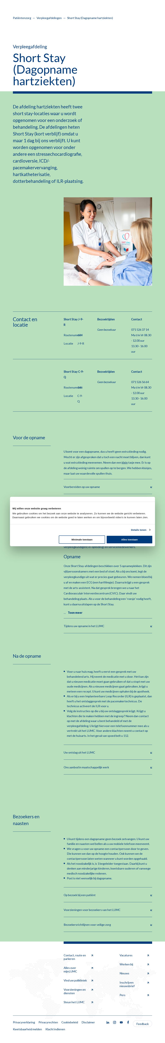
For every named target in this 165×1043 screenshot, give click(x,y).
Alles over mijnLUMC (78, 969)
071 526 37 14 (140, 329)
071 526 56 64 (140, 382)
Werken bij (134, 964)
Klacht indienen (55, 1029)
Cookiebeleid (69, 1022)
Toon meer (75, 612)
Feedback (142, 1024)
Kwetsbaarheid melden (27, 1029)
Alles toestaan (129, 539)
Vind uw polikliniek (78, 980)
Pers (134, 995)
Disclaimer (88, 1022)
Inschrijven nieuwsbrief (134, 984)
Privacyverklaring (24, 1022)
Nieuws (134, 973)
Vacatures (134, 955)
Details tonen (138, 530)
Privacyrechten (48, 1022)
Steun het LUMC (78, 1002)
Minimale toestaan (82, 539)
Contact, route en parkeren (78, 957)
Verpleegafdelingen (49, 18)
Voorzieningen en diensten (78, 991)
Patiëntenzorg (22, 18)
